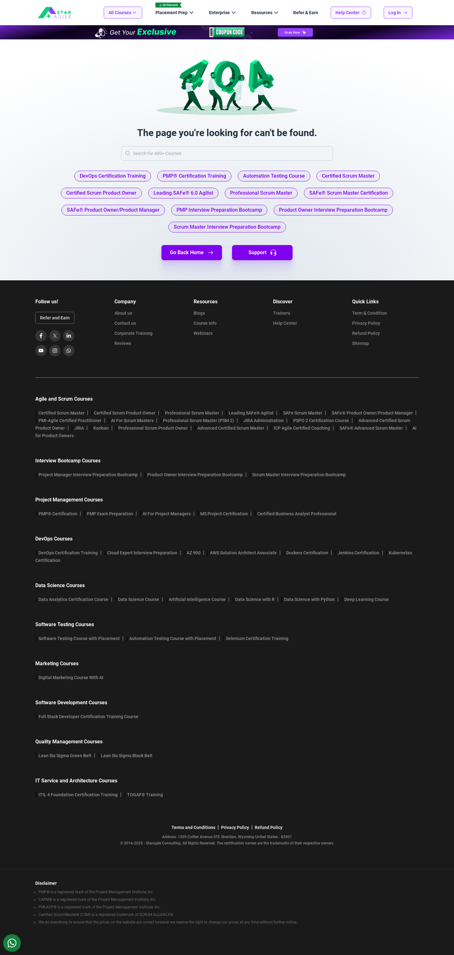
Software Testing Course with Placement (79, 638)
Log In (398, 12)
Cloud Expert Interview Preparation (142, 552)
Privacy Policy (366, 323)
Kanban (101, 428)
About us (123, 313)
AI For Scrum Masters (132, 420)
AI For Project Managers (167, 513)
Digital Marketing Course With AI (70, 677)
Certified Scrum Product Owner (124, 412)
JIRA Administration (263, 420)
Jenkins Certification (358, 552)
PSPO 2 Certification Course (321, 420)
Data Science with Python (309, 599)
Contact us (125, 323)
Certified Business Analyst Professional (296, 513)
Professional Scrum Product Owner (153, 428)
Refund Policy (366, 333)
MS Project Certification (224, 513)
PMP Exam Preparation (110, 513)
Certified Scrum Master (61, 412)
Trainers (281, 313)
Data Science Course (138, 599)
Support (262, 252)
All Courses (122, 12)
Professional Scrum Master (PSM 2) (198, 420)
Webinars (203, 333)
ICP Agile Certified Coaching (302, 428)
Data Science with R (255, 599)
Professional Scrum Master (192, 412)
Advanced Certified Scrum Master (230, 428)
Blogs (199, 313)
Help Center (350, 12)
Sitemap (360, 343)
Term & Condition (369, 313)
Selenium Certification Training (257, 638)
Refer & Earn (305, 12)
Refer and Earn (55, 317)
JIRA (79, 428)
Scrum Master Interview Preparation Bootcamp (299, 474)
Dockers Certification (307, 552)
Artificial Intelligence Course (197, 599)
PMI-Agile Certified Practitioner (70, 420)
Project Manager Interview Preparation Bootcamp (88, 474)
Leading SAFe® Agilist (251, 412)
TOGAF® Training (145, 794)
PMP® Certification (57, 513)
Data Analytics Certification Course (73, 599)
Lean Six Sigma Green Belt (64, 755)
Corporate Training (133, 333)
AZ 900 (194, 552)
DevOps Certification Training (68, 552)
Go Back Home (192, 252)
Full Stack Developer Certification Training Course (88, 716)
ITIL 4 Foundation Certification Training (78, 794)
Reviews (122, 343)
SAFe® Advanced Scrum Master (371, 428)
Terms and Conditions (193, 827)
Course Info (205, 323)
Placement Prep (175, 12)
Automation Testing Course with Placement (172, 638)
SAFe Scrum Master (302, 412)
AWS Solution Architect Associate (243, 552)
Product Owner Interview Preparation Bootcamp (195, 474)
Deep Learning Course (366, 599)
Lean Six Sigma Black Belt (127, 755)
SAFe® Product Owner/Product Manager (372, 412)
